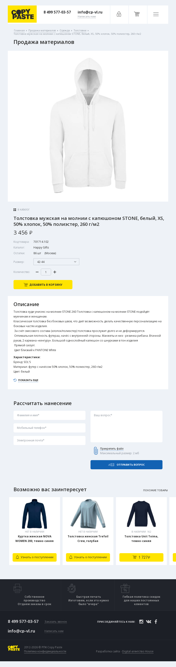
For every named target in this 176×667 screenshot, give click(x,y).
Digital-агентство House (138, 654)
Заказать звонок (55, 624)
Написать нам (53, 633)
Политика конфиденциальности (45, 654)
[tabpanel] (34, 535)
